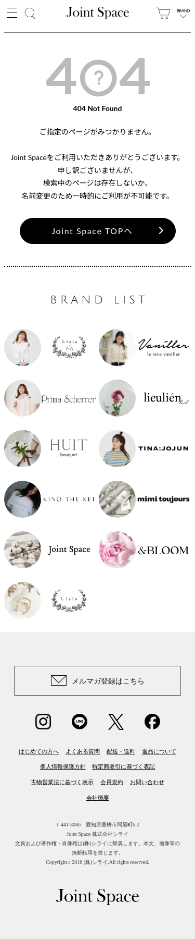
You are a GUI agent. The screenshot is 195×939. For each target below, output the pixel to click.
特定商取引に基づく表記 (123, 766)
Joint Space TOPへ (92, 231)
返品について (159, 751)
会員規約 (111, 782)
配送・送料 (121, 751)
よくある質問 (83, 751)
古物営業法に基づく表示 (62, 782)
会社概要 (97, 798)
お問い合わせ (147, 782)
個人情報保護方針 (63, 766)
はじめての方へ (39, 751)
